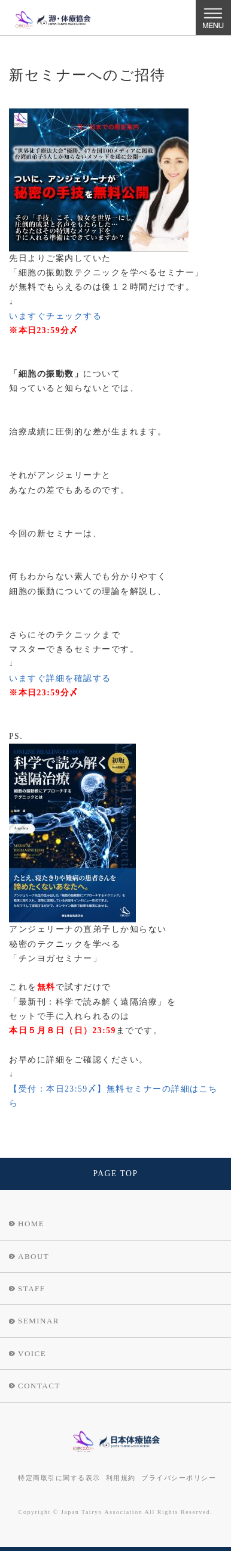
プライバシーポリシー (178, 1477)
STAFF (31, 1288)
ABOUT (33, 1256)
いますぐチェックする (55, 316)
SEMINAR (38, 1320)
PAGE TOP (115, 1173)
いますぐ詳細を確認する (60, 678)
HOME (31, 1223)
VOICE (32, 1353)
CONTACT (39, 1385)
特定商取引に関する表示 (59, 1477)
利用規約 (121, 1477)
